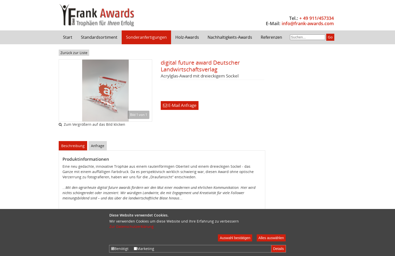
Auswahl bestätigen (235, 238)
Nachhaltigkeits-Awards (230, 37)
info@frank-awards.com (308, 23)
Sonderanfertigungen (146, 37)
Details (278, 249)
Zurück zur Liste (73, 52)
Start (67, 37)
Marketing (144, 248)
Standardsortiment (99, 37)
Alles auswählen (271, 238)
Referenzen (271, 37)
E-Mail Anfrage (179, 105)
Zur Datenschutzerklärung (131, 226)
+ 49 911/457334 (316, 18)
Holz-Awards (187, 37)
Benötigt (119, 248)
